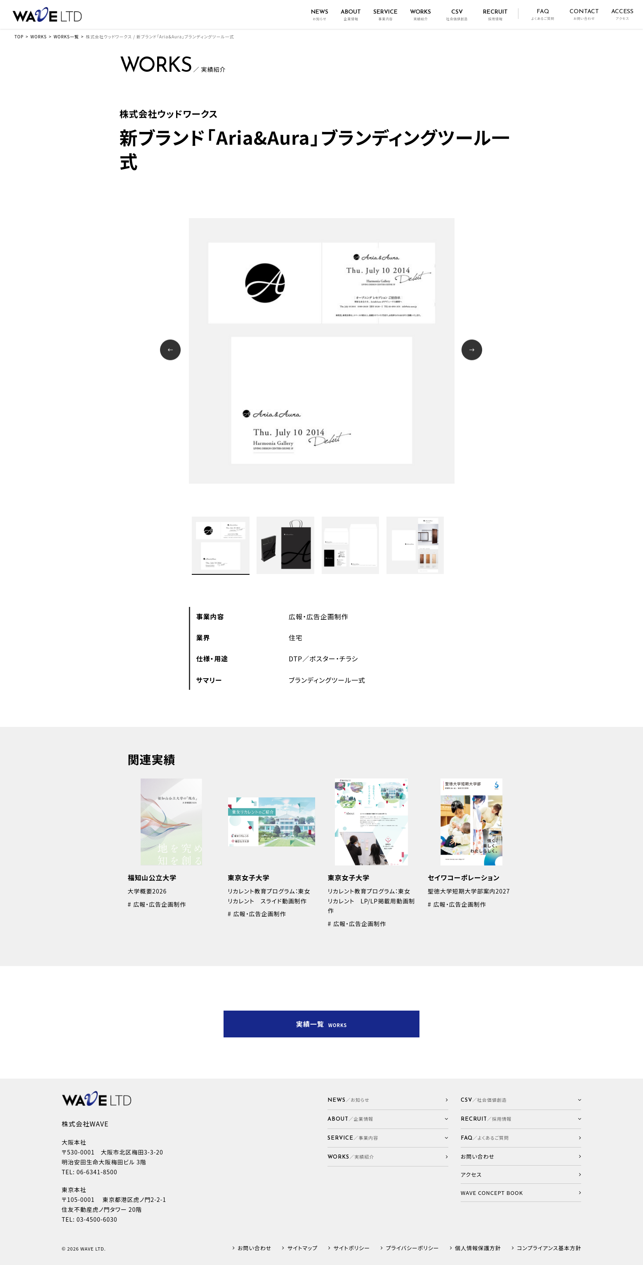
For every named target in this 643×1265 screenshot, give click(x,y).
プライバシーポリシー (412, 1248)
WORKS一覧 (66, 36)
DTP (295, 658)
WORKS (39, 36)
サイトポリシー (352, 1248)
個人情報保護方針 (478, 1248)
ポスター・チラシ (333, 658)
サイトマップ (302, 1248)
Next (473, 350)
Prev (171, 350)
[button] (387, 1119)
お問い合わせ (254, 1248)
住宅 (296, 637)
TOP (19, 36)
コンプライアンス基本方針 (549, 1248)
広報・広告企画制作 (319, 616)
